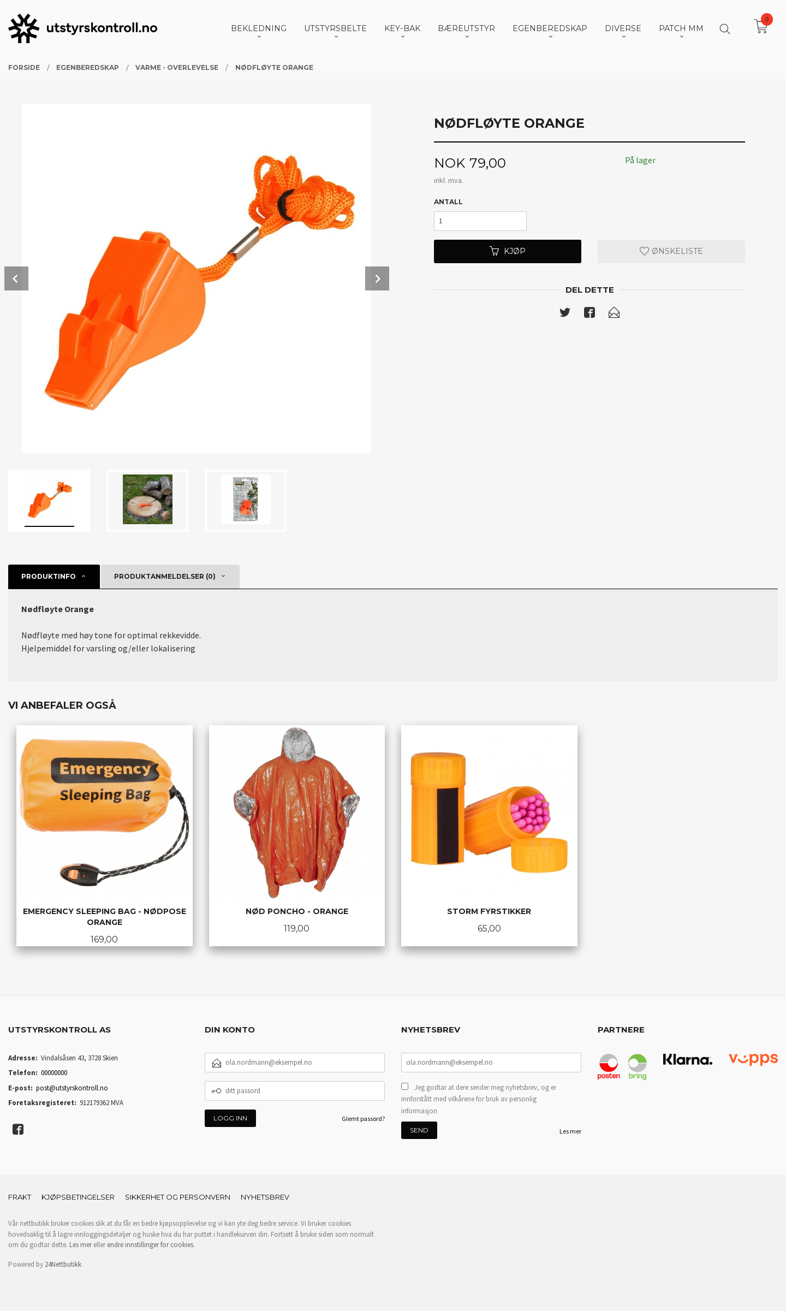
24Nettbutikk (63, 1264)
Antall (448, 202)
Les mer (570, 1131)
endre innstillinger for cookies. (151, 1244)
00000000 (54, 1072)
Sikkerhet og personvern (177, 1197)
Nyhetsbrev (265, 1197)
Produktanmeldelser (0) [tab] (165, 576)
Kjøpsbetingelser (78, 1197)
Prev (16, 278)
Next (377, 278)
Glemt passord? (363, 1118)
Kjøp (508, 251)
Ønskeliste (671, 251)
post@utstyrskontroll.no (72, 1088)
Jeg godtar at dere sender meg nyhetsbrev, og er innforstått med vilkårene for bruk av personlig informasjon (478, 1099)
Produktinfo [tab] (48, 576)
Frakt (19, 1197)
